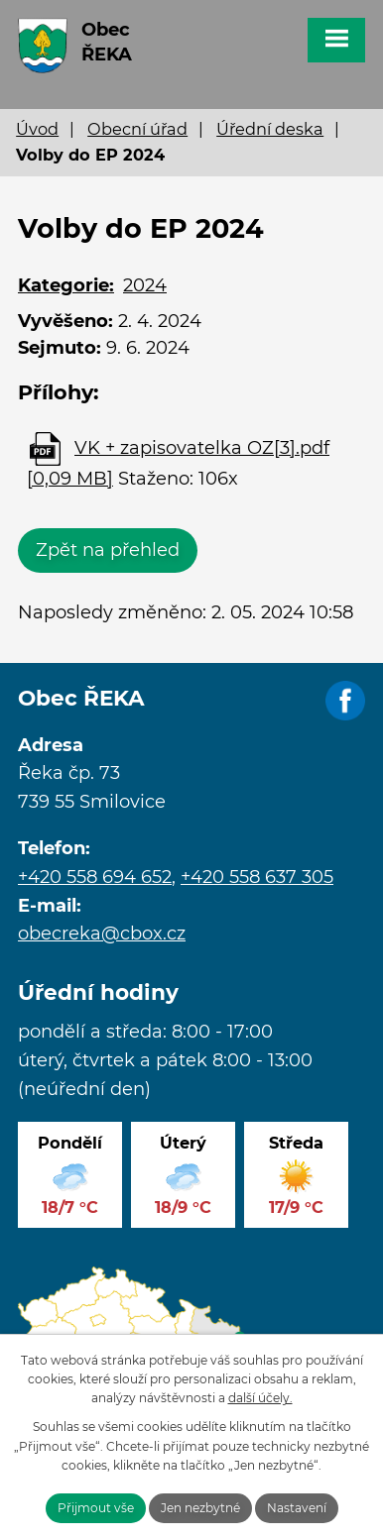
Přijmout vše (96, 1507)
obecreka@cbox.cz (102, 933)
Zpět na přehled (108, 550)
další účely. (260, 1397)
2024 (145, 285)
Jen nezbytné (200, 1507)
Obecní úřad (137, 129)
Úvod (37, 129)
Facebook (345, 701)
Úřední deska (269, 129)
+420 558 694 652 (95, 877)
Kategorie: (66, 285)
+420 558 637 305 (257, 877)
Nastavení (296, 1507)
